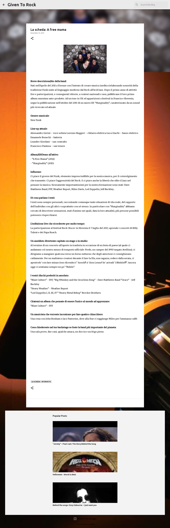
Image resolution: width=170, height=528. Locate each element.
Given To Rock (22, 4)
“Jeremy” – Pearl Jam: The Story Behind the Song (74, 444)
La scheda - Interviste (41, 382)
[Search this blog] (154, 4)
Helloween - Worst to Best (64, 474)
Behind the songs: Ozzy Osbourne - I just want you (75, 505)
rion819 (91, 524)
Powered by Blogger (85, 518)
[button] (32, 38)
